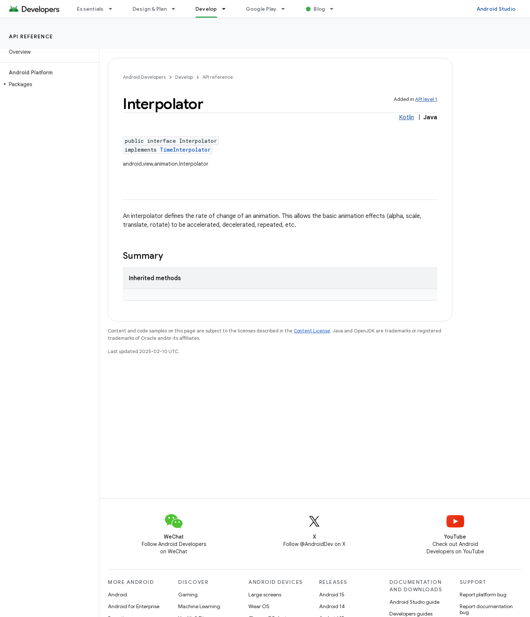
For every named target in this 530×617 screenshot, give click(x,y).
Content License (312, 331)
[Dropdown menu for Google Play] (286, 9)
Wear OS (258, 606)
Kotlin (406, 117)
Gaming (188, 594)
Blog (319, 9)
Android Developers (144, 77)
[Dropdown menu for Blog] (335, 9)
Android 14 (332, 606)
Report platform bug (483, 594)
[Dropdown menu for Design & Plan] (177, 9)
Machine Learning (199, 606)
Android (117, 594)
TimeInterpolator (185, 149)
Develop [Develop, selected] (206, 9)
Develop (184, 77)
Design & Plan (149, 9)
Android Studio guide (414, 602)
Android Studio (496, 9)
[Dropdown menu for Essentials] (114, 9)
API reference (31, 36)
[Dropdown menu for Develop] (227, 9)
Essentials (90, 9)
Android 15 (331, 594)
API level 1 (426, 99)
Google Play (261, 9)
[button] (48, 84)
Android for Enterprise (133, 606)
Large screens (264, 594)
